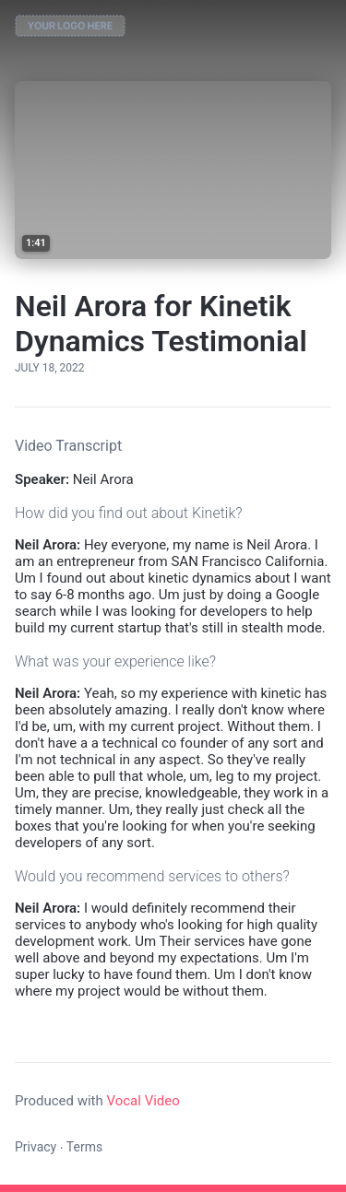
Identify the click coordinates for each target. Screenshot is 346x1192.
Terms (84, 1146)
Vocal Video (142, 1100)
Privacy (35, 1146)
